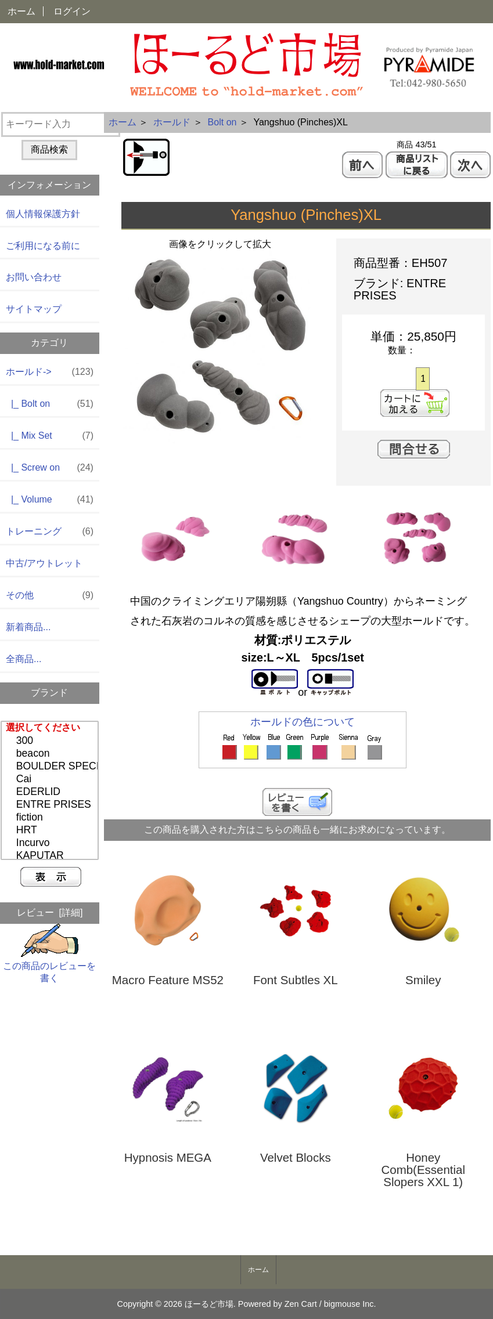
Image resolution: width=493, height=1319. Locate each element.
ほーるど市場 (209, 1304)
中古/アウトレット (44, 563)
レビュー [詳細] (50, 912)
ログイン (72, 11)
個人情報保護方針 (43, 214)
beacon (51, 753)
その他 (49, 596)
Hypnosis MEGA (167, 1158)
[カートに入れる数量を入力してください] (422, 379)
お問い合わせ (34, 277)
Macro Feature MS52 (168, 980)
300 (51, 741)
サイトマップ (34, 309)
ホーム (21, 11)
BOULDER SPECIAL (51, 766)
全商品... (23, 659)
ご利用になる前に (43, 246)
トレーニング (49, 532)
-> (49, 372)
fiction (51, 817)
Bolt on (222, 122)
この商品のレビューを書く (49, 966)
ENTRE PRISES (51, 804)
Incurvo (51, 843)
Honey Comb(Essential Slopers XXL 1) (423, 1170)
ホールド (171, 122)
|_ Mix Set (49, 436)
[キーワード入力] (60, 124)
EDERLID (51, 792)
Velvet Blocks (295, 1158)
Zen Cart (301, 1304)
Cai (51, 779)
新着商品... (28, 627)
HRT (51, 830)
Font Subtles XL (295, 980)
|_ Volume (49, 500)
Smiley (423, 980)
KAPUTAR (51, 856)
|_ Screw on (49, 468)
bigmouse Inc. (350, 1304)
